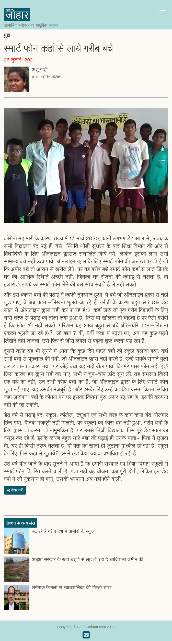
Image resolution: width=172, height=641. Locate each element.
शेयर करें (15, 490)
